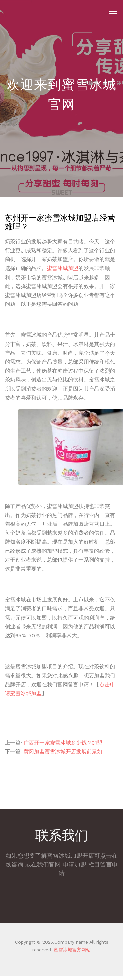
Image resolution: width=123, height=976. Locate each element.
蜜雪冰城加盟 (62, 268)
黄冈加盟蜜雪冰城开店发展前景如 (63, 751)
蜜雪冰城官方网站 (71, 949)
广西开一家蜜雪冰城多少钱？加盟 (63, 743)
